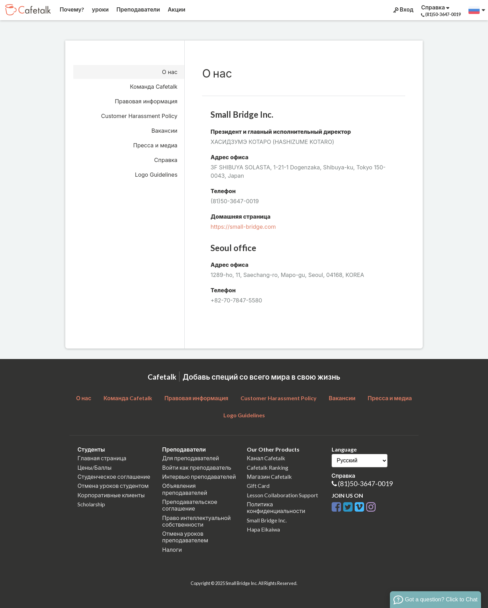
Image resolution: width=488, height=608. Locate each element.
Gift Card (258, 485)
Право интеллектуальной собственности (196, 521)
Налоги (172, 549)
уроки (100, 9)
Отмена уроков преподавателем (185, 536)
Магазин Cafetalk (269, 476)
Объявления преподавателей (184, 489)
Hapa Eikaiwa (263, 529)
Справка (166, 159)
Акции (176, 9)
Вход (402, 9)
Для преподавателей (190, 458)
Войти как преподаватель (196, 467)
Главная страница (101, 458)
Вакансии (164, 130)
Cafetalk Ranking (267, 467)
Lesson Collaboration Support (282, 495)
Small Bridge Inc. (267, 520)
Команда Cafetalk (153, 86)
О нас (169, 71)
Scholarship (91, 504)
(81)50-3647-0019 (365, 483)
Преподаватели (137, 9)
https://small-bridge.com (243, 226)
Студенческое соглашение (113, 476)
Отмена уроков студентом (113, 485)
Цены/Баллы (94, 467)
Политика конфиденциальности (276, 507)
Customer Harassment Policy (139, 115)
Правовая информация (146, 101)
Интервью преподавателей (199, 476)
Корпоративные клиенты (111, 495)
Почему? (71, 9)
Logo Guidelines (156, 174)
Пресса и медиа (155, 145)
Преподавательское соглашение (189, 505)
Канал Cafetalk (266, 458)
